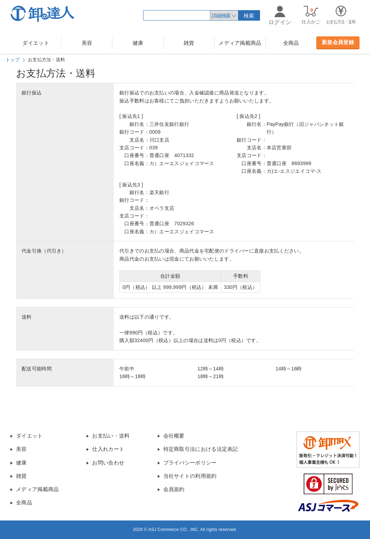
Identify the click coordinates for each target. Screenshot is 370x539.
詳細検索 (221, 16)
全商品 (291, 43)
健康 (138, 43)
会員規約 (174, 489)
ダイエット (35, 43)
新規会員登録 (338, 42)
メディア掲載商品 (240, 43)
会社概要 (174, 436)
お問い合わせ (108, 463)
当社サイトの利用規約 (190, 476)
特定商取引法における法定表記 (200, 449)
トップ (13, 59)
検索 (249, 16)
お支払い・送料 (111, 436)
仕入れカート (108, 449)
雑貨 (189, 43)
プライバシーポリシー (190, 463)
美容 (87, 43)
